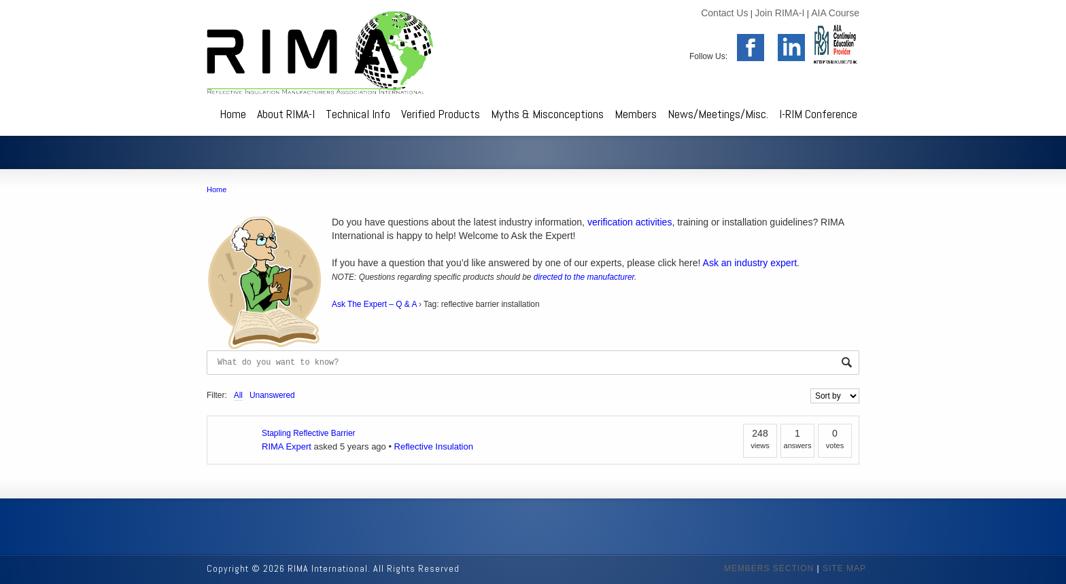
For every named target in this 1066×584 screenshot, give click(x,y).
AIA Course (835, 12)
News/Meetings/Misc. (718, 114)
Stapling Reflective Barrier (308, 433)
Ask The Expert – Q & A (374, 304)
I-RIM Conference (818, 114)
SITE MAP (844, 568)
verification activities (629, 222)
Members (636, 114)
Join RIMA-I (779, 12)
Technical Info (358, 114)
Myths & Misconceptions (547, 114)
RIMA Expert (286, 446)
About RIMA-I (286, 114)
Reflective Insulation (433, 446)
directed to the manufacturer (584, 277)
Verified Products (440, 114)
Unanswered (272, 395)
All (238, 395)
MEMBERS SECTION (769, 568)
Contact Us (724, 12)
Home (233, 114)
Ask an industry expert (750, 262)
